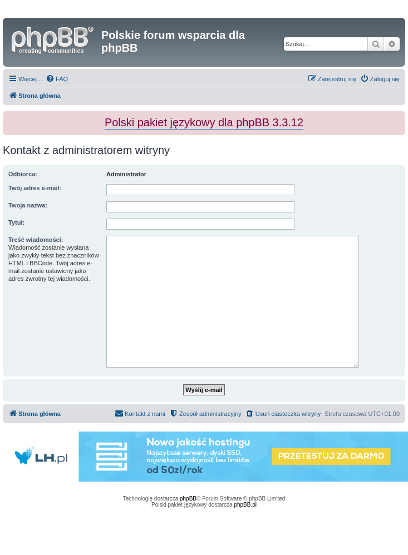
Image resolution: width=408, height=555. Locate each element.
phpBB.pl (245, 505)
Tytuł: (16, 222)
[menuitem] (57, 79)
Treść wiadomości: (35, 239)
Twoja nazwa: (27, 205)
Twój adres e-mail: (34, 188)
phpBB (188, 498)
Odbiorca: (22, 174)
